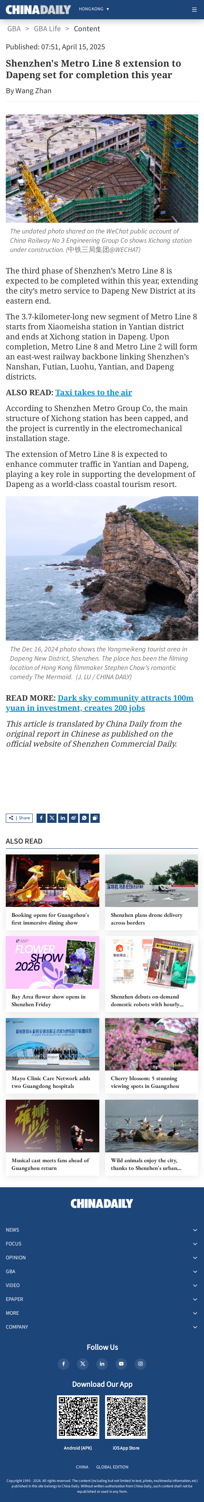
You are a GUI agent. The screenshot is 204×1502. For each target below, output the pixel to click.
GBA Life (47, 28)
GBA (14, 28)
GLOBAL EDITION (112, 1467)
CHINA (82, 1467)
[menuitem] (91, 10)
